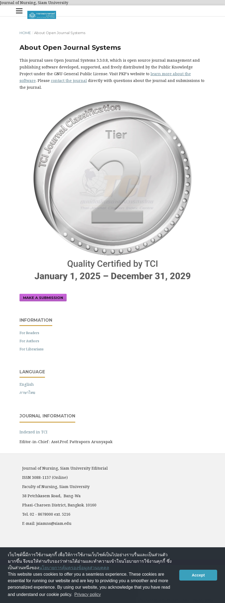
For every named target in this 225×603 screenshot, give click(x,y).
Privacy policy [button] (87, 594)
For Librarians (31, 349)
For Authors (29, 340)
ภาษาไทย (27, 392)
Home (25, 33)
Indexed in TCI (33, 431)
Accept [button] (198, 575)
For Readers (29, 332)
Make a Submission (43, 297)
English (26, 384)
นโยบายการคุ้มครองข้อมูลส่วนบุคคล (74, 567)
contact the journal (69, 80)
